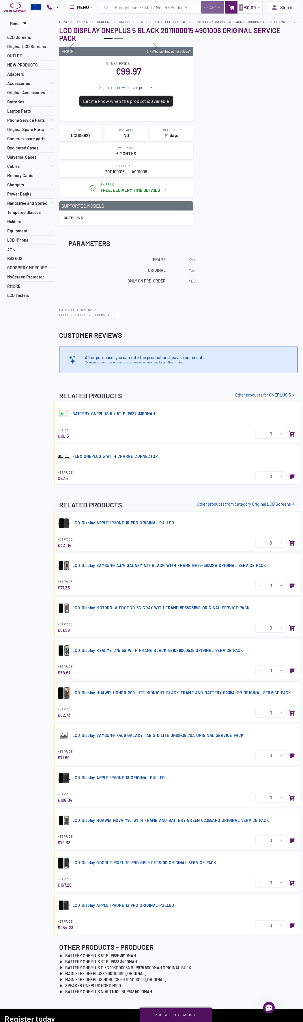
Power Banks (19, 193)
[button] (244, 7)
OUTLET (14, 55)
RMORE (13, 286)
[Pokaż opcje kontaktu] (52, 7)
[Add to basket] (292, 433)
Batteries (15, 101)
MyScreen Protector (25, 276)
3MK (11, 249)
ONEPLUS (126, 22)
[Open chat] (269, 1008)
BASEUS (15, 258)
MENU (79, 7)
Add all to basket (175, 1015)
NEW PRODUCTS (22, 64)
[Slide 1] (118, 38)
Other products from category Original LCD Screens (246, 504)
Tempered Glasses (24, 212)
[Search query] (151, 7)
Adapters (15, 74)
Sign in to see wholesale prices (126, 87)
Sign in (282, 7)
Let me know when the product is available (126, 101)
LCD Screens (19, 37)
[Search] (212, 7)
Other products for (265, 394)
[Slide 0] (108, 38)
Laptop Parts (19, 111)
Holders (14, 221)
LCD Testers (18, 295)
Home (63, 22)
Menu (18, 23)
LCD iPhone (18, 240)
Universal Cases (21, 157)
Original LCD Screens (26, 46)
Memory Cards (20, 175)
